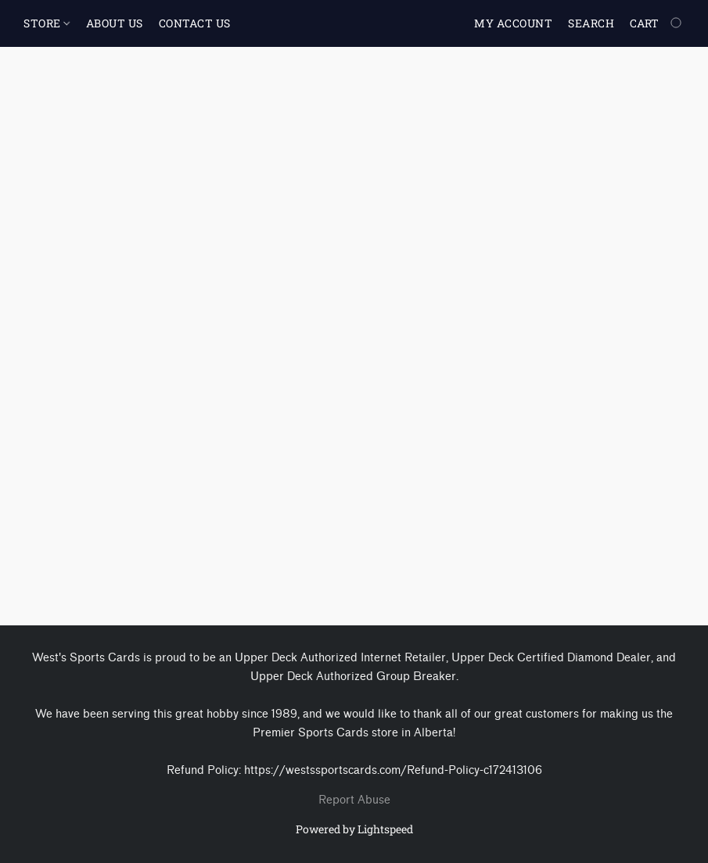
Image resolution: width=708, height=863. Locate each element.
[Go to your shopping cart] (657, 23)
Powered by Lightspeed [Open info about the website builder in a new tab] (354, 829)
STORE (46, 23)
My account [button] (513, 23)
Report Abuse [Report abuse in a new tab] (354, 800)
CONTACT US (195, 23)
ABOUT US (114, 23)
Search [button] (591, 23)
